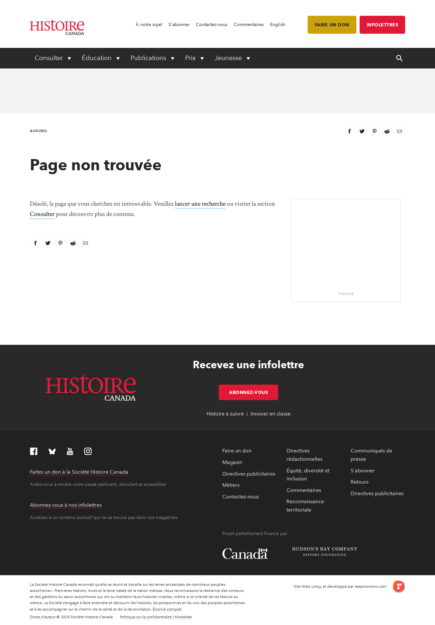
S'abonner (179, 24)
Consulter (42, 214)
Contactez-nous (211, 24)
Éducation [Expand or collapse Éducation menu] (97, 58)
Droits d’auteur (42, 617)
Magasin (232, 462)
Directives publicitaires (248, 474)
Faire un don (332, 24)
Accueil (38, 130)
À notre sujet (149, 24)
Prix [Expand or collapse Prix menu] (191, 58)
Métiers (231, 485)
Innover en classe (271, 414)
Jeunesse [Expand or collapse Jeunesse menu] (229, 58)
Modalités (183, 617)
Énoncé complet (167, 609)
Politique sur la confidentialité (146, 617)
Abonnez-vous (253, 392)
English (277, 24)
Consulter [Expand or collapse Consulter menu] (49, 58)
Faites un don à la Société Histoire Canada (79, 472)
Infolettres (382, 24)
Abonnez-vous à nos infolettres (66, 505)
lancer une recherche (200, 204)
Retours (360, 482)
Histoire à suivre (225, 414)
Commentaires (249, 24)
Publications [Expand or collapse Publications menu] (149, 58)
